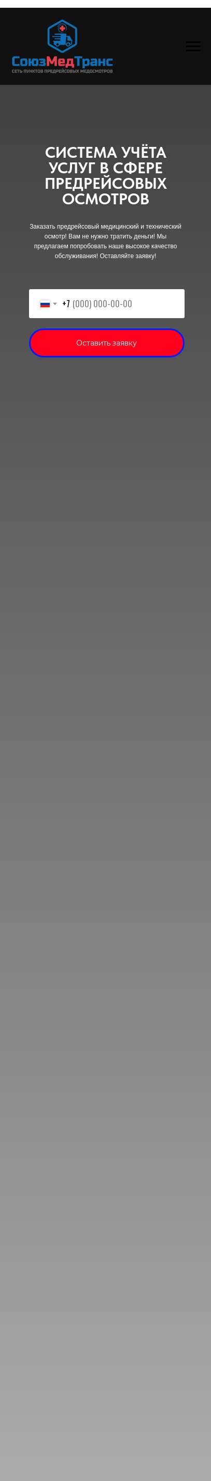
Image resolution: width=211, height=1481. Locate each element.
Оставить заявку (106, 343)
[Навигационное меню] (193, 46)
